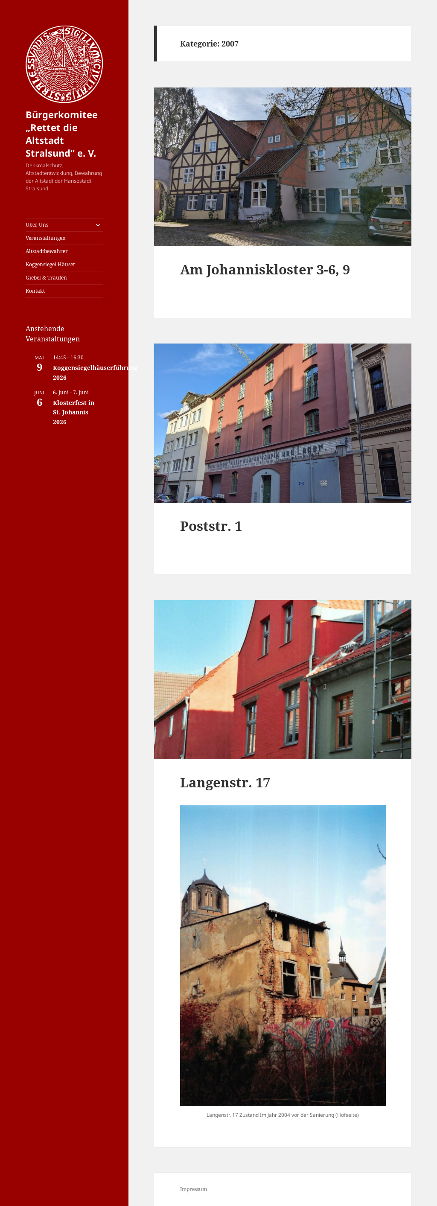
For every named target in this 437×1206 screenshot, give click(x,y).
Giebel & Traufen (46, 277)
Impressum (193, 1189)
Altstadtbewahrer (47, 251)
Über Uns (37, 224)
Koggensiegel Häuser (51, 264)
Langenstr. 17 (225, 782)
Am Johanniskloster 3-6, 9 (265, 269)
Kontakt (35, 290)
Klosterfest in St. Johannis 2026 (73, 412)
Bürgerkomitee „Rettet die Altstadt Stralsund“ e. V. (62, 133)
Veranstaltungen (46, 238)
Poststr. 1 (211, 526)
